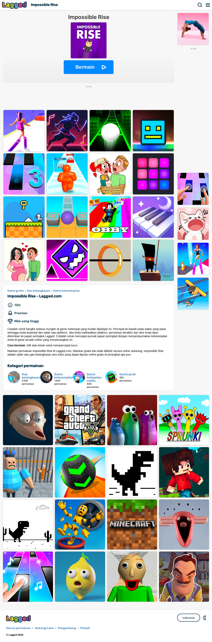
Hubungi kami (44, 628)
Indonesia (189, 617)
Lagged (15, 5)
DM (205, 618)
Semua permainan (18, 628)
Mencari (200, 5)
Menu (208, 5)
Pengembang (67, 628)
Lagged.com (19, 619)
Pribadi (85, 628)
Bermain (85, 67)
